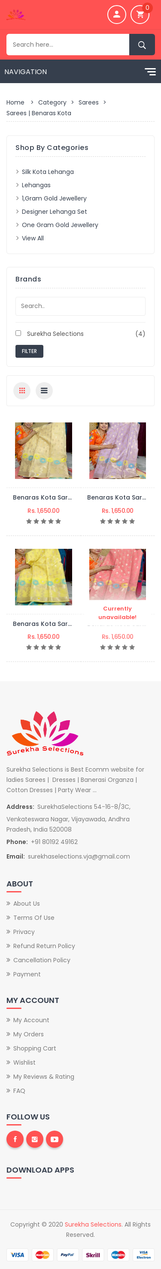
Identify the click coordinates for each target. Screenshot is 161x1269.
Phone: (17, 842)
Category (52, 102)
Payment (27, 974)
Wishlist (24, 1062)
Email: (15, 856)
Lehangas (36, 185)
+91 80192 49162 (54, 842)
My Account (31, 1020)
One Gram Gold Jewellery (60, 225)
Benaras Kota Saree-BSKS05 (57, 497)
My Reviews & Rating (43, 1076)
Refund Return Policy (44, 946)
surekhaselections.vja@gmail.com (79, 856)
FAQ (19, 1090)
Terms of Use (34, 917)
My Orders (28, 1034)
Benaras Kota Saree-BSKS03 (57, 624)
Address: (20, 806)
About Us (26, 903)
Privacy (24, 932)
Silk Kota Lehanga (48, 172)
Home (15, 102)
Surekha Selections (80, 333)
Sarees (89, 102)
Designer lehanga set (54, 211)
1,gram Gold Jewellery (54, 198)
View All (33, 238)
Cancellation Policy (41, 960)
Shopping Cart (34, 1048)
